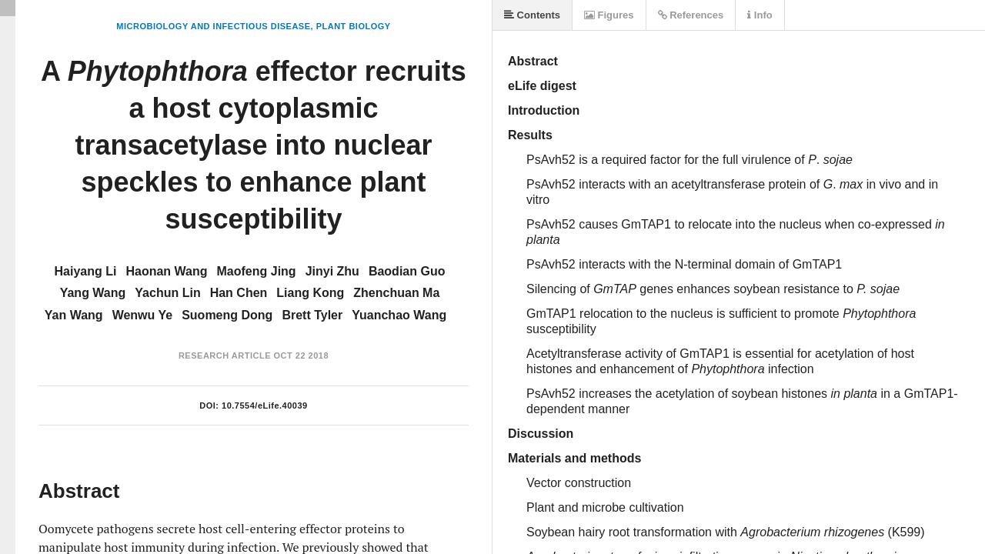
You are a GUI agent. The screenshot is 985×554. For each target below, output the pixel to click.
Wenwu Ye (142, 315)
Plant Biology (353, 26)
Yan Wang (74, 315)
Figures (609, 15)
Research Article (225, 355)
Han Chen (239, 292)
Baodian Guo (407, 271)
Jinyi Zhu (332, 271)
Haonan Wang (166, 271)
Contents (532, 15)
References (691, 15)
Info (759, 15)
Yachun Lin (167, 292)
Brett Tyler (312, 315)
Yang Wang (93, 292)
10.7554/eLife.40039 (265, 405)
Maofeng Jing (256, 271)
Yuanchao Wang (399, 315)
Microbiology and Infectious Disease (213, 26)
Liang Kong (310, 292)
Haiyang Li (86, 271)
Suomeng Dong (227, 315)
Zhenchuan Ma (396, 292)
